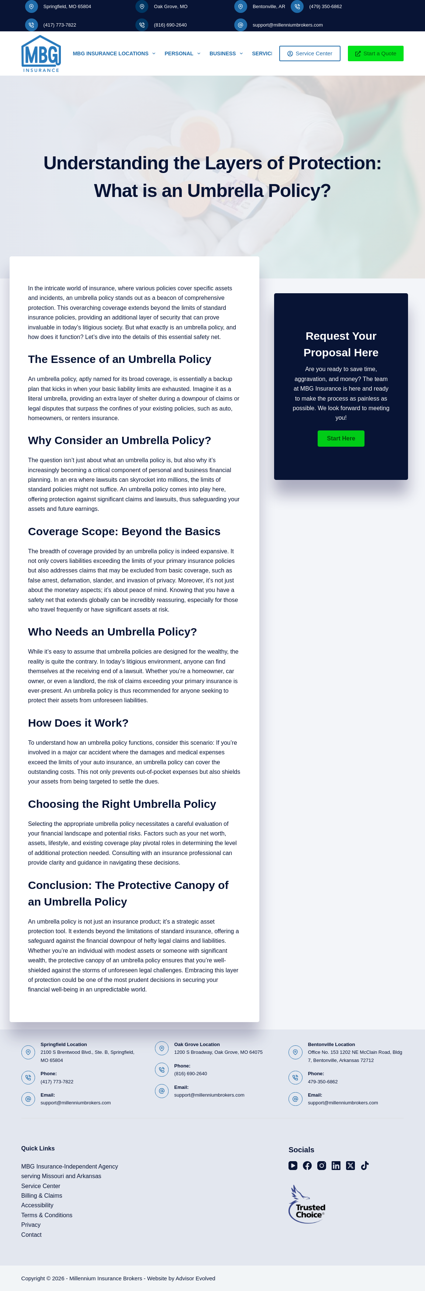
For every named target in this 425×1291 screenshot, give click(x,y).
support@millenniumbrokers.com (288, 25)
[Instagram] (321, 1165)
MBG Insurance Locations (115, 53)
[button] (341, 438)
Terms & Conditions (47, 1215)
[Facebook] (307, 1165)
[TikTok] (364, 1165)
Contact (31, 1235)
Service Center (309, 53)
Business (228, 53)
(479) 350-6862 (325, 6)
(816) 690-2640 (170, 25)
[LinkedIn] (336, 1165)
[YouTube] (292, 1165)
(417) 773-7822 (60, 25)
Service (268, 53)
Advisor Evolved (195, 1278)
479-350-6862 (323, 1081)
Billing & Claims (41, 1196)
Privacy (31, 1225)
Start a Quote (376, 53)
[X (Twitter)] (350, 1165)
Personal (184, 53)
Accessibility (37, 1205)
